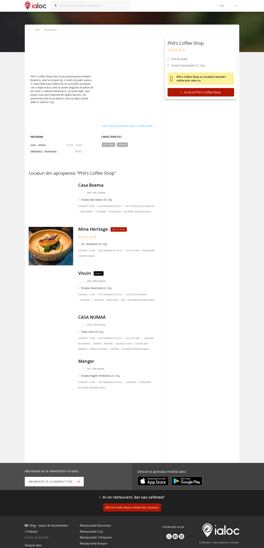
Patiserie (108, 343)
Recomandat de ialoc (109, 205)
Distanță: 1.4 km (86, 382)
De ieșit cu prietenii (135, 294)
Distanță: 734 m (86, 206)
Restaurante (51, 29)
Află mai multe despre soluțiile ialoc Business (132, 507)
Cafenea (122, 144)
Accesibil (108, 144)
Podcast (32, 531)
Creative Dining (86, 256)
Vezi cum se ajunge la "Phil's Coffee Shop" (127, 126)
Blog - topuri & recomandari (49, 525)
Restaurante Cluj (91, 531)
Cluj (37, 29)
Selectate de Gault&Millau (139, 206)
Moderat (100, 211)
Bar (123, 300)
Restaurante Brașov (93, 543)
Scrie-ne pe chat (38, 537)
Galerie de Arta (123, 343)
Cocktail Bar (141, 343)
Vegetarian (85, 211)
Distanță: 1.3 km (86, 250)
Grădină (114, 349)
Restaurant (115, 211)
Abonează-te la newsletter (51, 481)
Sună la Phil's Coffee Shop (200, 92)
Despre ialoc (33, 545)
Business (84, 300)
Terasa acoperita (99, 349)
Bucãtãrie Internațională (137, 211)
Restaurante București (95, 525)
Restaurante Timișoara (95, 537)
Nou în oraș (132, 250)
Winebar (82, 349)
